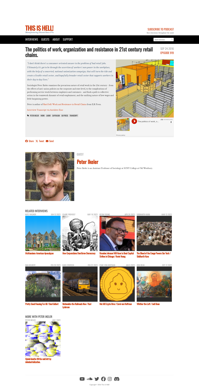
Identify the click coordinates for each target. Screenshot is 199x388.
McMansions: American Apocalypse (39, 253)
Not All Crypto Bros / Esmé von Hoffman (116, 304)
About (56, 39)
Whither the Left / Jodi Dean (148, 304)
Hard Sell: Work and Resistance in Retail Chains (64, 104)
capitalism (56, 115)
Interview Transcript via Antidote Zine (45, 109)
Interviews (31, 39)
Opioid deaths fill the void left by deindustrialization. (38, 360)
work (43, 115)
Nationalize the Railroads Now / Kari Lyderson (76, 305)
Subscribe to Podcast (161, 29)
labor (48, 115)
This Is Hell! (39, 27)
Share (29, 141)
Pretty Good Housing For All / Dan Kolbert (42, 304)
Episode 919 (167, 53)
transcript (74, 115)
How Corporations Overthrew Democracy (78, 253)
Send (50, 141)
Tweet (40, 141)
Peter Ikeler (34, 115)
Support (68, 39)
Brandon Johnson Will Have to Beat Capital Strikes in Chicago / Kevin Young (117, 254)
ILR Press (65, 115)
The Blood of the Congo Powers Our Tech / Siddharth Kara (153, 254)
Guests (45, 39)
